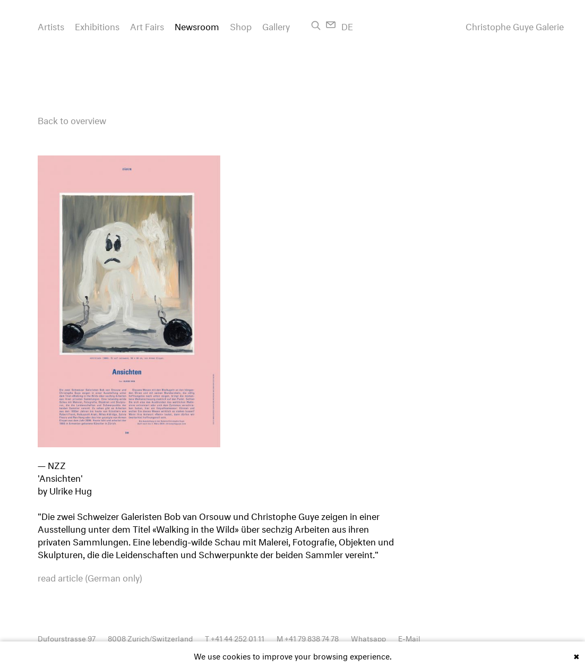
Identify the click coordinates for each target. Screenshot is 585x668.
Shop (241, 25)
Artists (51, 25)
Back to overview (72, 119)
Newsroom (197, 25)
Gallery (276, 25)
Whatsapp (368, 637)
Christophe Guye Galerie (515, 25)
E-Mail (409, 637)
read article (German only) (90, 576)
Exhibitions (97, 25)
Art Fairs (147, 25)
